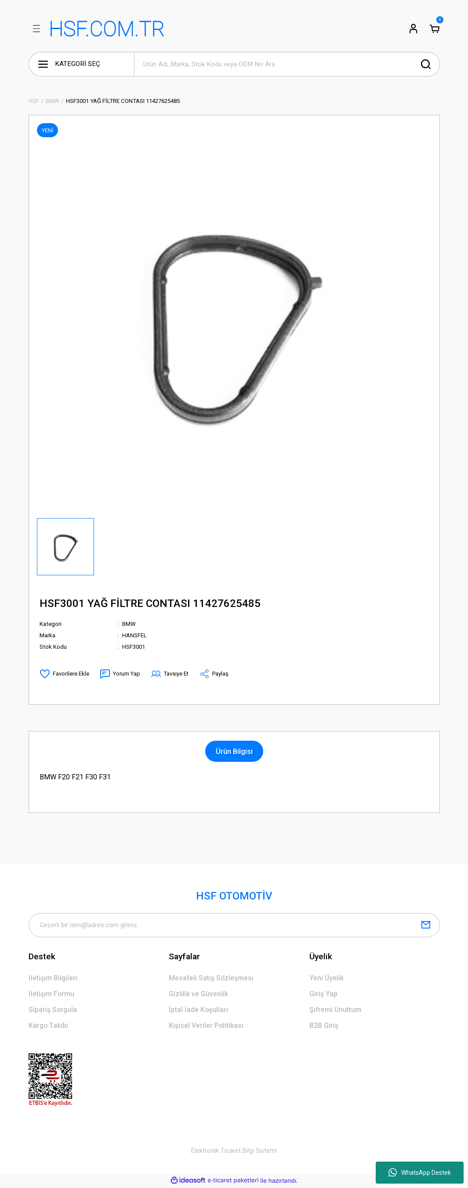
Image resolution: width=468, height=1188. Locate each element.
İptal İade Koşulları (199, 1010)
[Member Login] (413, 29)
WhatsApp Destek (419, 1172)
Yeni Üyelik (326, 978)
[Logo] (107, 28)
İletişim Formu (52, 995)
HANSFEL (134, 635)
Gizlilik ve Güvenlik (198, 995)
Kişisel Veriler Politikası (206, 1026)
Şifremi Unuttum (335, 1010)
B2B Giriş (323, 1026)
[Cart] (434, 29)
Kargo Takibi (49, 1026)
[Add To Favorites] (64, 674)
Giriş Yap (323, 995)
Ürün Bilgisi (234, 751)
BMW (129, 624)
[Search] (287, 64)
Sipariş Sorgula (53, 1010)
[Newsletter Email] (234, 925)
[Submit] (426, 925)
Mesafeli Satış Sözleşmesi (211, 978)
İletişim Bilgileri (53, 978)
